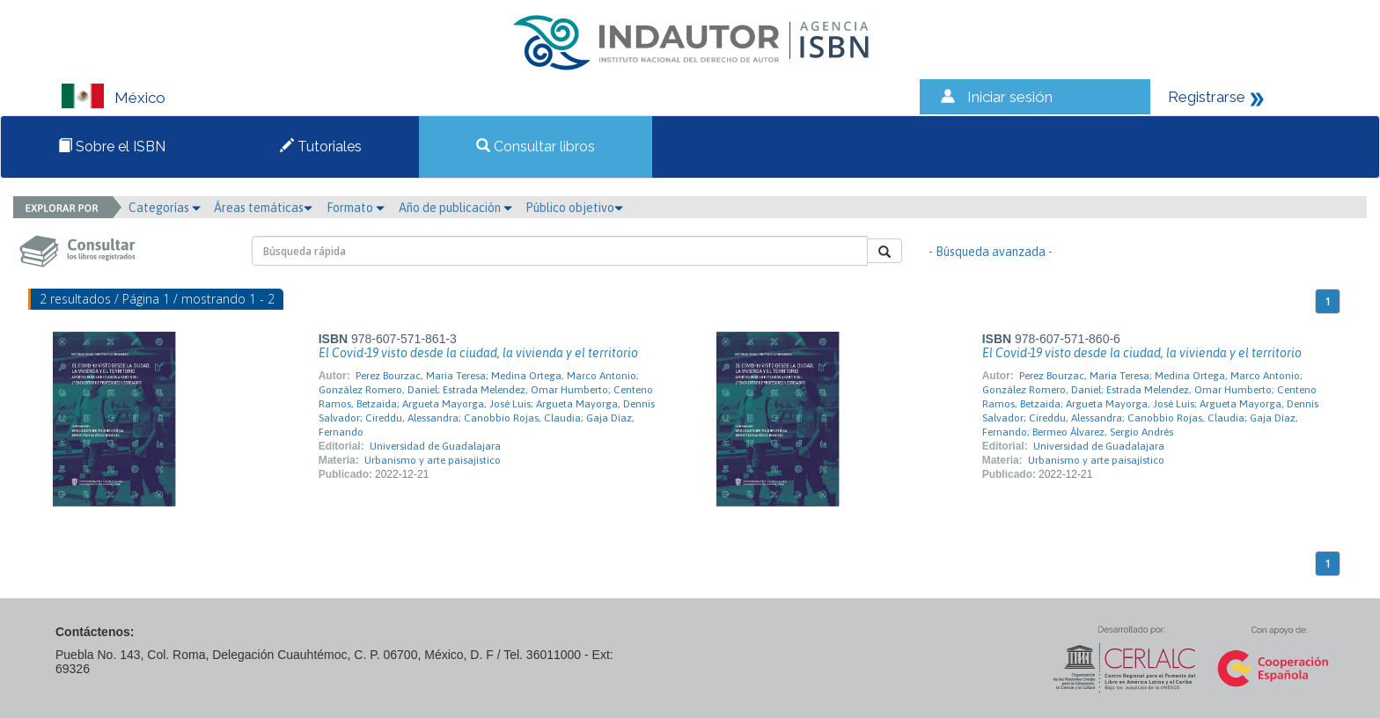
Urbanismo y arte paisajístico (432, 460)
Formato (356, 208)
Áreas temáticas (263, 208)
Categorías (164, 208)
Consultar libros (535, 146)
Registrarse (1206, 97)
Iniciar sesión (1010, 97)
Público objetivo (574, 208)
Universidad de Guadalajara (435, 446)
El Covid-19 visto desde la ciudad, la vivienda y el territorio (478, 353)
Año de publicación (455, 208)
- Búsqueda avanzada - (991, 252)
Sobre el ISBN (111, 146)
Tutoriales (321, 146)
